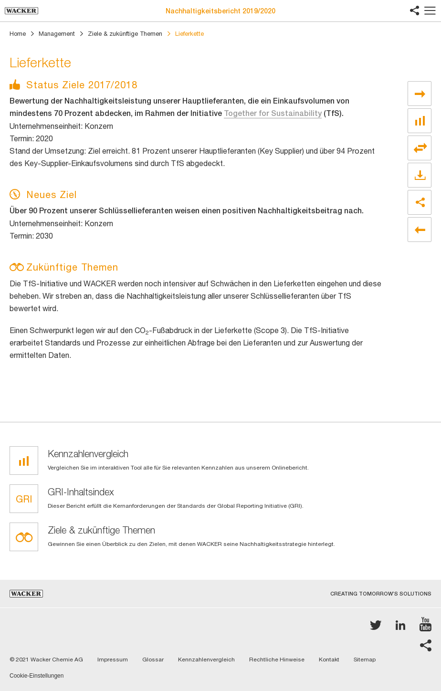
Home (18, 33)
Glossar (153, 659)
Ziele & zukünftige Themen (125, 33)
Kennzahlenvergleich (206, 659)
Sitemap (365, 659)
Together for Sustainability (273, 113)
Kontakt (329, 659)
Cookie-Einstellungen (36, 676)
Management (57, 33)
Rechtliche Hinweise (276, 659)
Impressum (112, 659)
